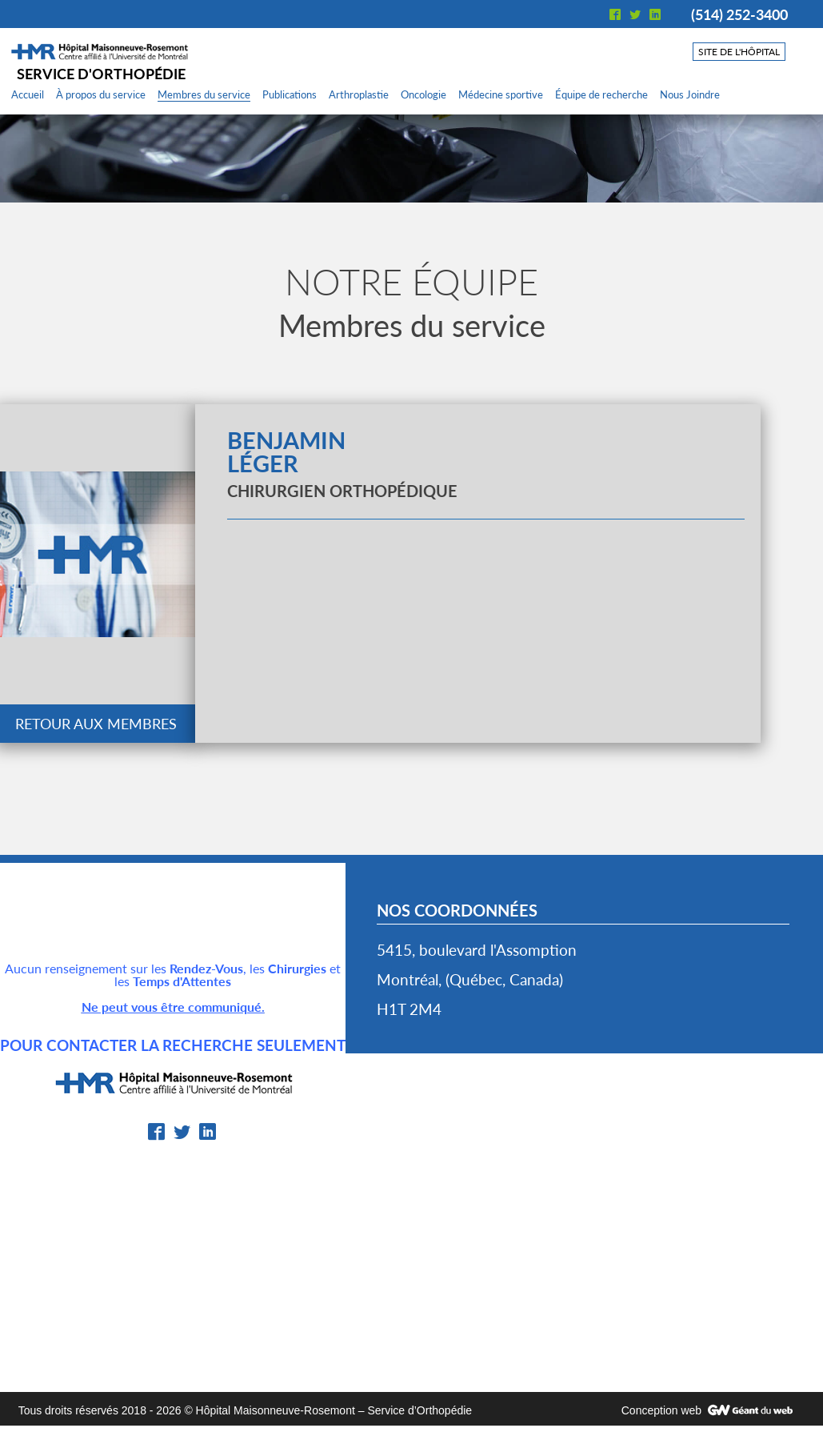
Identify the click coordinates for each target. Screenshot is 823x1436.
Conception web (661, 1410)
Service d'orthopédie (101, 73)
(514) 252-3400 (739, 14)
